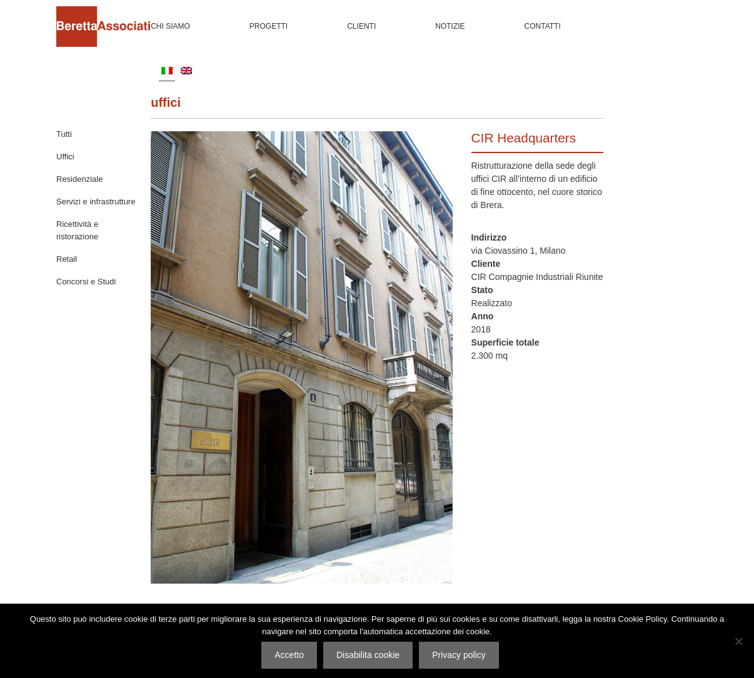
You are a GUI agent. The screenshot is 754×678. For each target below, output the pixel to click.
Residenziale (79, 179)
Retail (66, 259)
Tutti (64, 134)
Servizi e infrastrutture (95, 201)
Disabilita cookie (368, 655)
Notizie (450, 26)
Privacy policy (459, 655)
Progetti (268, 26)
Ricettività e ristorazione (77, 230)
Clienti (361, 26)
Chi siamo (170, 26)
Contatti (543, 26)
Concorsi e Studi (86, 281)
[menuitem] (167, 70)
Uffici (166, 102)
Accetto (289, 655)
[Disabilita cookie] (738, 641)
